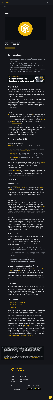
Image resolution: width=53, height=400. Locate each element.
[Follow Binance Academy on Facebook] (11, 386)
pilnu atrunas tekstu (38, 352)
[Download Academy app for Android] (37, 388)
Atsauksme (22, 381)
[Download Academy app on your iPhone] (30, 388)
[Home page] (5, 2)
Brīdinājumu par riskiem (8, 358)
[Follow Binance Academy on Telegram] (15, 385)
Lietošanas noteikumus (34, 357)
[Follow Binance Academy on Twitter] (13, 385)
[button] (50, 2)
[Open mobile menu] (50, 2)
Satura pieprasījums (24, 379)
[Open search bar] (47, 2)
